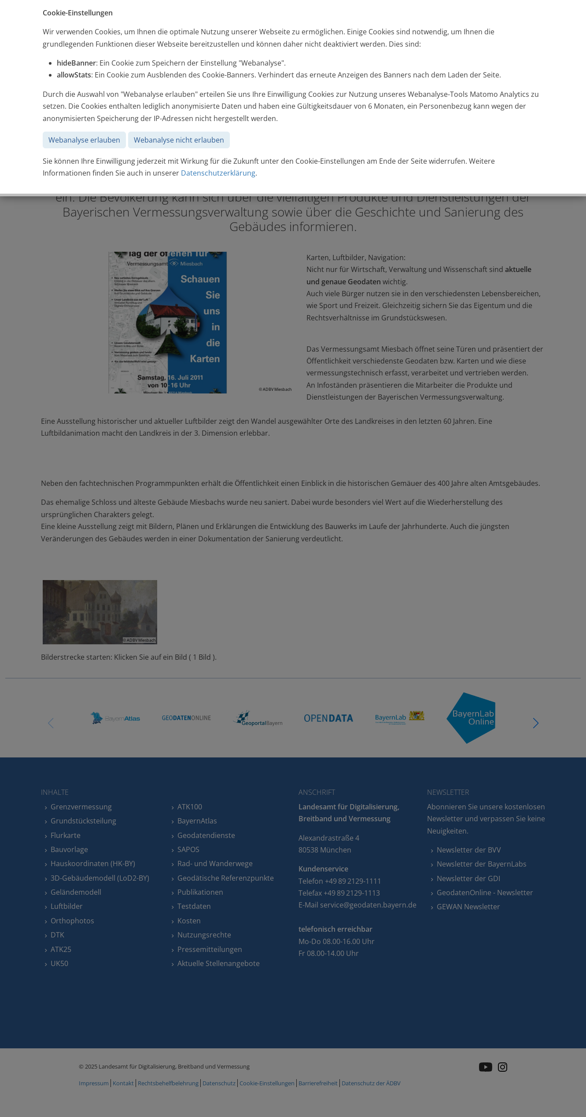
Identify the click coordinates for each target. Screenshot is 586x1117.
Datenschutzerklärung (218, 173)
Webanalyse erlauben (84, 140)
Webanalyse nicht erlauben (179, 140)
